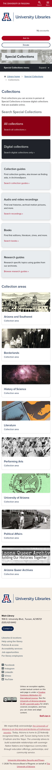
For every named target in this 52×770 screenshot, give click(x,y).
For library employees (12, 655)
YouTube (9, 679)
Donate (26, 45)
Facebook (9, 665)
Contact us (7, 628)
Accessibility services (12, 648)
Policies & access (10, 645)
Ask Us (26, 38)
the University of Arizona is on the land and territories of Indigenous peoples (26, 729)
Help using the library (12, 641)
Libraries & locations (11, 637)
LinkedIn (9, 672)
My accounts (43, 30)
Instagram (9, 668)
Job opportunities (10, 652)
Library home (13, 76)
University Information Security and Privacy (26, 760)
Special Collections (33, 76)
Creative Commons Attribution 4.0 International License (32, 695)
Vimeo (8, 675)
